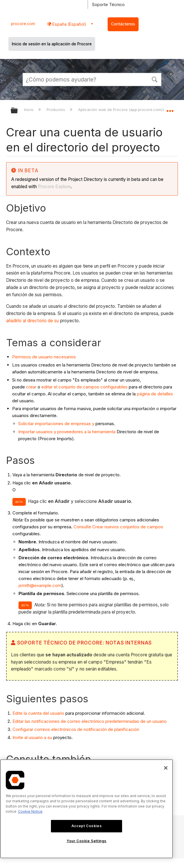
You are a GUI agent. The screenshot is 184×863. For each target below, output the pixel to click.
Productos (56, 109)
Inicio (29, 109)
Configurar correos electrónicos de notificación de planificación (75, 729)
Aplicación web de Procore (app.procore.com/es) (123, 109)
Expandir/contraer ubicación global (169, 109)
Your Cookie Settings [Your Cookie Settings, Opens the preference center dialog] (86, 841)
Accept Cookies (86, 826)
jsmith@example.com (40, 585)
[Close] (165, 768)
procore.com (23, 23)
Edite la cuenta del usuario (38, 713)
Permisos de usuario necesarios (44, 357)
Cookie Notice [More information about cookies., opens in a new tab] (30, 811)
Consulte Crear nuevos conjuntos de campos (118, 526)
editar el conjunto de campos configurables (84, 387)
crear (31, 387)
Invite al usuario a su (32, 737)
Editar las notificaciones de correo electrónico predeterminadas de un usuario (89, 721)
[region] (86, 808)
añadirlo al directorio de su (32, 320)
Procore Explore (54, 186)
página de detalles (155, 394)
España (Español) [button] (68, 24)
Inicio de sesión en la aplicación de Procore (52, 44)
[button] (154, 79)
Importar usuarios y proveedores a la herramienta (66, 431)
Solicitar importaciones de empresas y (56, 423)
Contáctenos (123, 24)
